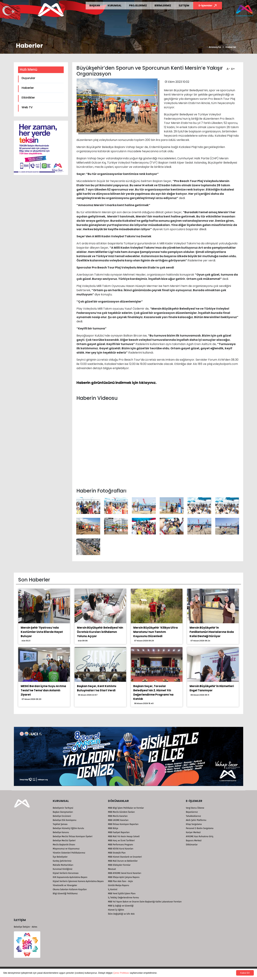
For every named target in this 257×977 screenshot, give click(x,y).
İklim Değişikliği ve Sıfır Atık (121, 914)
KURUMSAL (114, 5)
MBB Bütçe (113, 828)
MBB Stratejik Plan (116, 853)
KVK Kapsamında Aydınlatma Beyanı (70, 877)
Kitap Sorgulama (194, 824)
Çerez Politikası (121, 973)
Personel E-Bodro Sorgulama (199, 828)
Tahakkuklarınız (193, 816)
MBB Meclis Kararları (118, 816)
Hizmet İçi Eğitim (116, 910)
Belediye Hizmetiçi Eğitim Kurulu (68, 828)
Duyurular (28, 78)
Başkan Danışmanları (63, 812)
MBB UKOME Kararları (118, 820)
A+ (232, 68)
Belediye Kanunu (61, 832)
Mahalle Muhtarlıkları (63, 865)
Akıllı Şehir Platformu (196, 820)
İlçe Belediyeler (60, 857)
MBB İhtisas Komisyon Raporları (123, 824)
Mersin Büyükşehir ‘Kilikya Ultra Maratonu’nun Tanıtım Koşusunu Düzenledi (155, 632)
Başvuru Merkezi (193, 840)
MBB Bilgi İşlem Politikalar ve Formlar (126, 808)
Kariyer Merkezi (193, 832)
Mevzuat (112, 869)
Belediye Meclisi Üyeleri (64, 840)
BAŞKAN (94, 5)
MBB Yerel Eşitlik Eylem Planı (122, 893)
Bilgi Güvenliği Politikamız (65, 893)
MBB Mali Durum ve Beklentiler (123, 861)
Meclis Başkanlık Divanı (64, 844)
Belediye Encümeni (62, 816)
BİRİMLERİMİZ (163, 5)
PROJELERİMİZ (138, 5)
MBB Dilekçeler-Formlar (119, 865)
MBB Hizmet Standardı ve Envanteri (125, 857)
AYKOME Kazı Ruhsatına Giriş (199, 836)
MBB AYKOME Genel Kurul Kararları (124, 873)
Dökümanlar (192, 844)
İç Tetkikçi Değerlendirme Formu (123, 897)
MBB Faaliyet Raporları (119, 832)
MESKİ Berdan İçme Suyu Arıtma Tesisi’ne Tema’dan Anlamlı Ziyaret (43, 690)
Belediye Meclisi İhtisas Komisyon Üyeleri (72, 836)
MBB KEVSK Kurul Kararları (120, 848)
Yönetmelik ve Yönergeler (65, 885)
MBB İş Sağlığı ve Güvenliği (120, 906)
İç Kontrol (112, 889)
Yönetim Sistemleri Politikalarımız (69, 853)
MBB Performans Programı (120, 844)
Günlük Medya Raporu (118, 885)
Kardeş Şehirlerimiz (62, 861)
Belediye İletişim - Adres (25, 927)
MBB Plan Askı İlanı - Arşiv (120, 881)
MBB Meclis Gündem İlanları (121, 812)
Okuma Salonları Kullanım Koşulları (70, 889)
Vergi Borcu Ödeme (195, 808)
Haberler (230, 47)
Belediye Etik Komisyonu (64, 820)
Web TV (27, 107)
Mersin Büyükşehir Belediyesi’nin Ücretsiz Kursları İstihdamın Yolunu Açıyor (100, 632)
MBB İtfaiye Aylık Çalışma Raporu (123, 877)
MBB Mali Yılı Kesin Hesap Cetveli (124, 836)
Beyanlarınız (192, 812)
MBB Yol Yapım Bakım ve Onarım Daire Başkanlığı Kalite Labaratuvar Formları (145, 901)
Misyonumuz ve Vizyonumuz (66, 848)
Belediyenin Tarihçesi (63, 808)
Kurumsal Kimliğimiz (62, 869)
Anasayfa (214, 47)
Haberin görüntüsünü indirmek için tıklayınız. (116, 382)
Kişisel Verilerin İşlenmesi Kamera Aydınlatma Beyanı (78, 881)
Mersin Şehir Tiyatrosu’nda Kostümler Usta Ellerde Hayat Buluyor (42, 632)
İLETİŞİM (184, 5)
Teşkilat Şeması (60, 824)
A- (228, 68)
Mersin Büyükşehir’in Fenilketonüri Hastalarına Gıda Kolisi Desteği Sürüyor (212, 632)
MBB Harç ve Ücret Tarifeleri (121, 840)
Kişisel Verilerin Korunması (66, 873)
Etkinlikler (28, 98)
